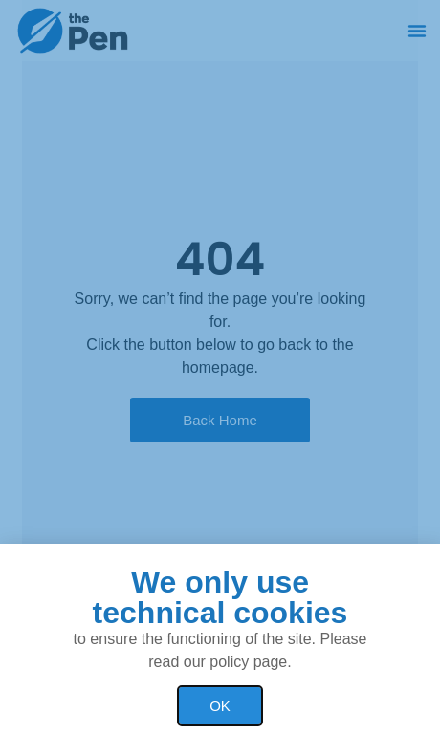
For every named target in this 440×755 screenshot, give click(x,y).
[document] (220, 377)
